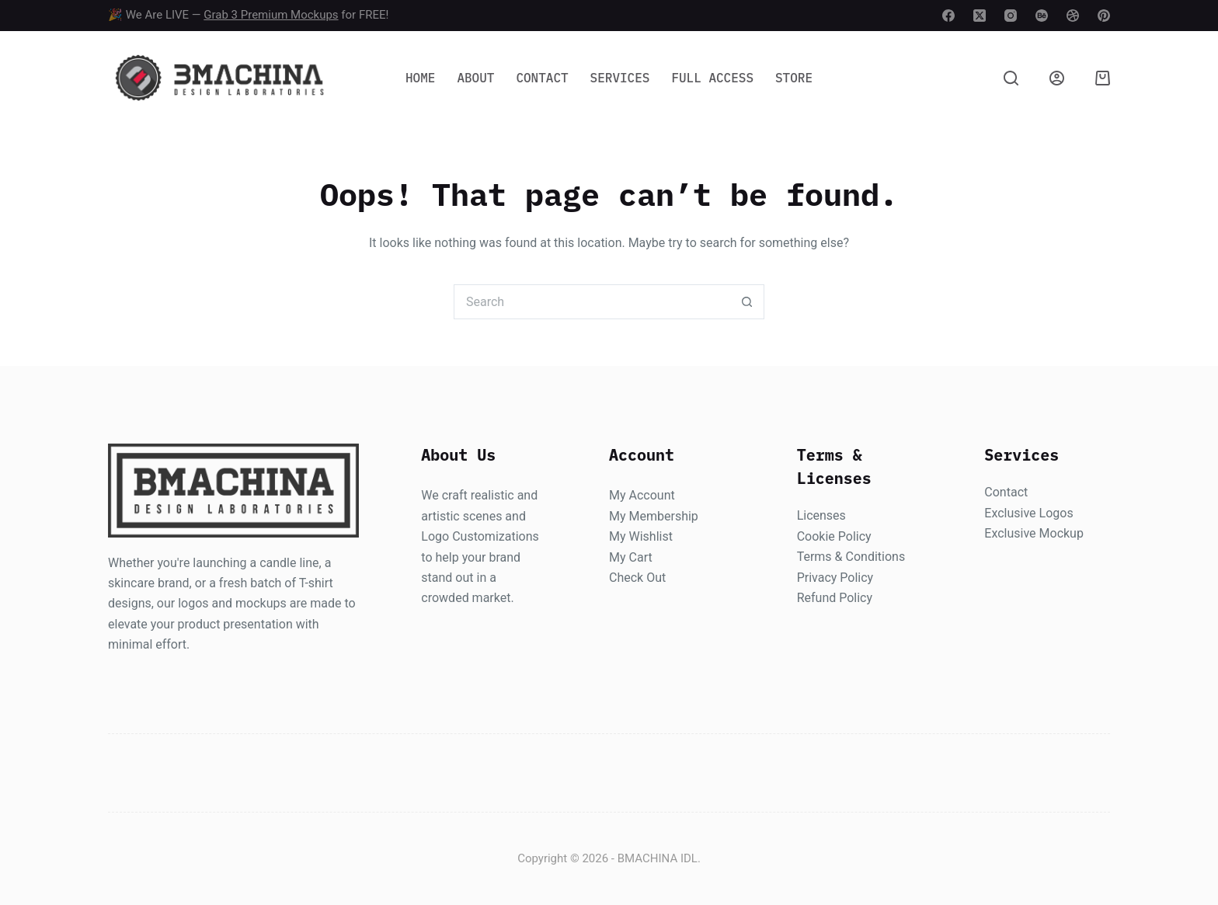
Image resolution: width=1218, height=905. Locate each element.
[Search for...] (591, 301)
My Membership (653, 516)
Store (794, 77)
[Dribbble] (1073, 15)
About (475, 77)
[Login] (1056, 78)
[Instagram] (1010, 15)
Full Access (712, 77)
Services (620, 77)
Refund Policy (834, 597)
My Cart (630, 557)
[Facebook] (948, 15)
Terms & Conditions (851, 556)
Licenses (821, 515)
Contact (542, 77)
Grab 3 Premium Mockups (271, 15)
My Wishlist (641, 536)
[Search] (1011, 78)
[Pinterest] (1104, 15)
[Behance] (1041, 15)
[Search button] (746, 301)
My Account (642, 495)
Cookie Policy (834, 536)
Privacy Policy (835, 577)
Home (420, 77)
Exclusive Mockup (1034, 533)
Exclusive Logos (1028, 513)
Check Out (637, 577)
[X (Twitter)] (979, 15)
